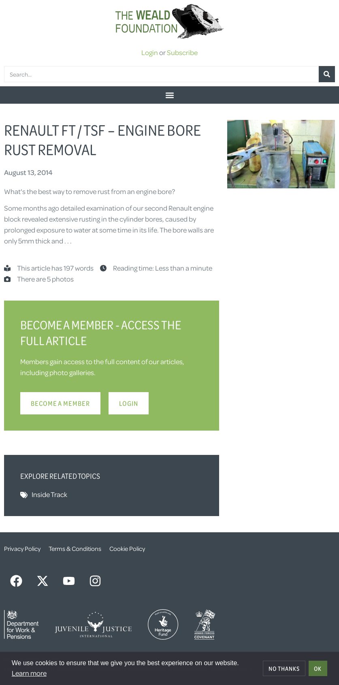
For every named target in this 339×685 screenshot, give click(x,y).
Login (149, 52)
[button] (169, 95)
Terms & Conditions (75, 548)
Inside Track (49, 494)
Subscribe (182, 52)
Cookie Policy (127, 548)
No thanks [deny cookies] (284, 668)
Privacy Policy (22, 548)
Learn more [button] (29, 672)
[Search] (327, 74)
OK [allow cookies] (318, 668)
